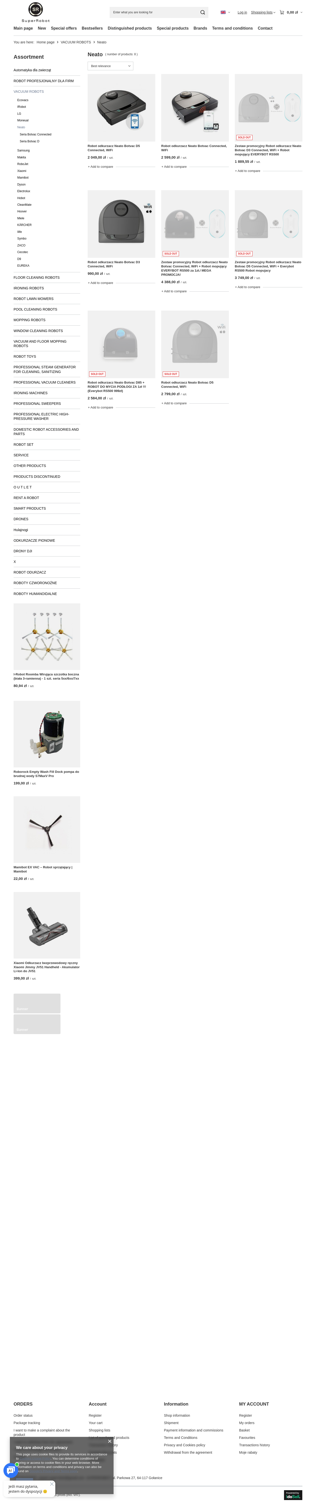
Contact (265, 28)
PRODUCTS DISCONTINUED (37, 477)
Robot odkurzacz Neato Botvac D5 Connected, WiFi (114, 148)
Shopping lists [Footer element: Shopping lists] (99, 1436)
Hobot (21, 198)
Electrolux (23, 191)
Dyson (21, 184)
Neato (21, 127)
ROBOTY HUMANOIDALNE (35, 594)
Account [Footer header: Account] (98, 1410)
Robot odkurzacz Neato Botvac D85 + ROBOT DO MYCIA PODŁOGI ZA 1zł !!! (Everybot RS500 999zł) (117, 387)
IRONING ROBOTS (29, 288)
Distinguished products (130, 28)
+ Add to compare (100, 166)
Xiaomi (21, 171)
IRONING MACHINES (31, 393)
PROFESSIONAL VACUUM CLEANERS (45, 382)
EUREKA (23, 265)
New (42, 28)
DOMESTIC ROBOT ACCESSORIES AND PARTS (46, 431)
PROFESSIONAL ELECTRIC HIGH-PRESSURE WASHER (41, 416)
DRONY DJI (23, 551)
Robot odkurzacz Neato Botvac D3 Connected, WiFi (114, 264)
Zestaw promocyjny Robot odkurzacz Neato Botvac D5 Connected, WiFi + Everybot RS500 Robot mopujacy (268, 266)
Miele (20, 218)
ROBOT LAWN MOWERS (34, 299)
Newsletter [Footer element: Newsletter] (97, 1466)
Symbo (21, 238)
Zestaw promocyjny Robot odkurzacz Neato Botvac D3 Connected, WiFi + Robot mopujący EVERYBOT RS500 (268, 150)
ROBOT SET (24, 444)
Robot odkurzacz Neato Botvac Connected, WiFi (194, 148)
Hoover (22, 211)
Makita (21, 157)
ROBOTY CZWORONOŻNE (35, 583)
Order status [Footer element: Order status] (23, 1421)
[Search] (202, 12)
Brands (200, 28)
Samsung (23, 150)
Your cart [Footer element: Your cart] (96, 1429)
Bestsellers (92, 28)
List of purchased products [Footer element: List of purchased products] (109, 1444)
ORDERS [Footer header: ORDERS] (23, 1410)
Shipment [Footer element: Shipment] (171, 1429)
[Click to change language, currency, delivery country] (225, 12)
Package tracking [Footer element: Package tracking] (27, 1429)
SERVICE (21, 455)
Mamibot (23, 177)
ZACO (21, 245)
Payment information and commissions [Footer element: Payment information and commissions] (193, 1436)
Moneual (23, 120)
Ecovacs (22, 100)
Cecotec (22, 252)
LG (19, 113)
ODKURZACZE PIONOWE (34, 540)
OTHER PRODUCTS (30, 466)
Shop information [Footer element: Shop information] (177, 1421)
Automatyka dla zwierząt (32, 70)
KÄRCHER (24, 225)
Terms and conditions (232, 28)
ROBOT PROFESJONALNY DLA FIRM (44, 81)
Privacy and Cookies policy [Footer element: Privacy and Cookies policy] (184, 1451)
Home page (46, 42)
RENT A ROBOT (26, 498)
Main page (23, 28)
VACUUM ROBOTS (76, 42)
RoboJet (22, 164)
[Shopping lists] (263, 12)
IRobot (21, 107)
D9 (19, 259)
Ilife (19, 232)
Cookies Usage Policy (35, 1458)
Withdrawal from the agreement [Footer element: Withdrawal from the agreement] (188, 1459)
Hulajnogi (21, 530)
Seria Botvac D (29, 141)
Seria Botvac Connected (35, 134)
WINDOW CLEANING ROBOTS (38, 331)
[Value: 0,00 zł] (290, 12)
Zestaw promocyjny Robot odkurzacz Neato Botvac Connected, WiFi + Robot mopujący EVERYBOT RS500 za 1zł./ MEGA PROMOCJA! (194, 268)
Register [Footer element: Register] (95, 1421)
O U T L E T (23, 487)
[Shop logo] (36, 12)
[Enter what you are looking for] (159, 12)
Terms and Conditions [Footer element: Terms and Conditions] (180, 1444)
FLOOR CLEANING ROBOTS (37, 277)
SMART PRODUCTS (30, 508)
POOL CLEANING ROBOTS (35, 309)
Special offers (64, 28)
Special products (173, 28)
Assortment (29, 57)
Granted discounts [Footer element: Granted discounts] (103, 1459)
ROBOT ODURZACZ (30, 572)
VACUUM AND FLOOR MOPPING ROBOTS (40, 343)
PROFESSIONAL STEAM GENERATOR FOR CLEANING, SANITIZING (45, 369)
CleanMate (24, 204)
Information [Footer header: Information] (176, 1410)
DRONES (21, 519)
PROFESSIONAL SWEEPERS (37, 404)
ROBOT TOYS (25, 356)
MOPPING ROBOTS (29, 320)
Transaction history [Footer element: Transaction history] (103, 1451)
